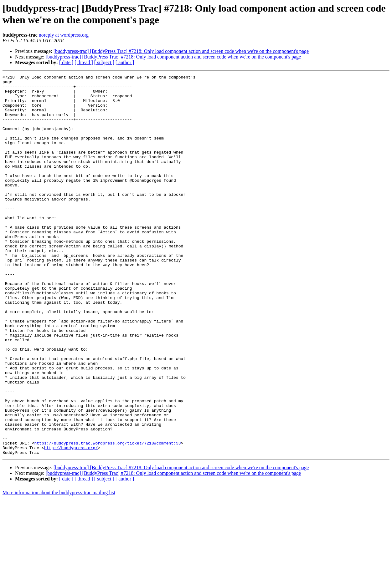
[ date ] (66, 62)
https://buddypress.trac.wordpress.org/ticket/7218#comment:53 (107, 517)
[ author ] (125, 62)
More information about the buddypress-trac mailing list (59, 568)
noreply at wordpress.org (64, 35)
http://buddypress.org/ (71, 523)
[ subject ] (104, 62)
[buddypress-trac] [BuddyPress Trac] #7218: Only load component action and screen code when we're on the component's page (181, 51)
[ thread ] (84, 62)
